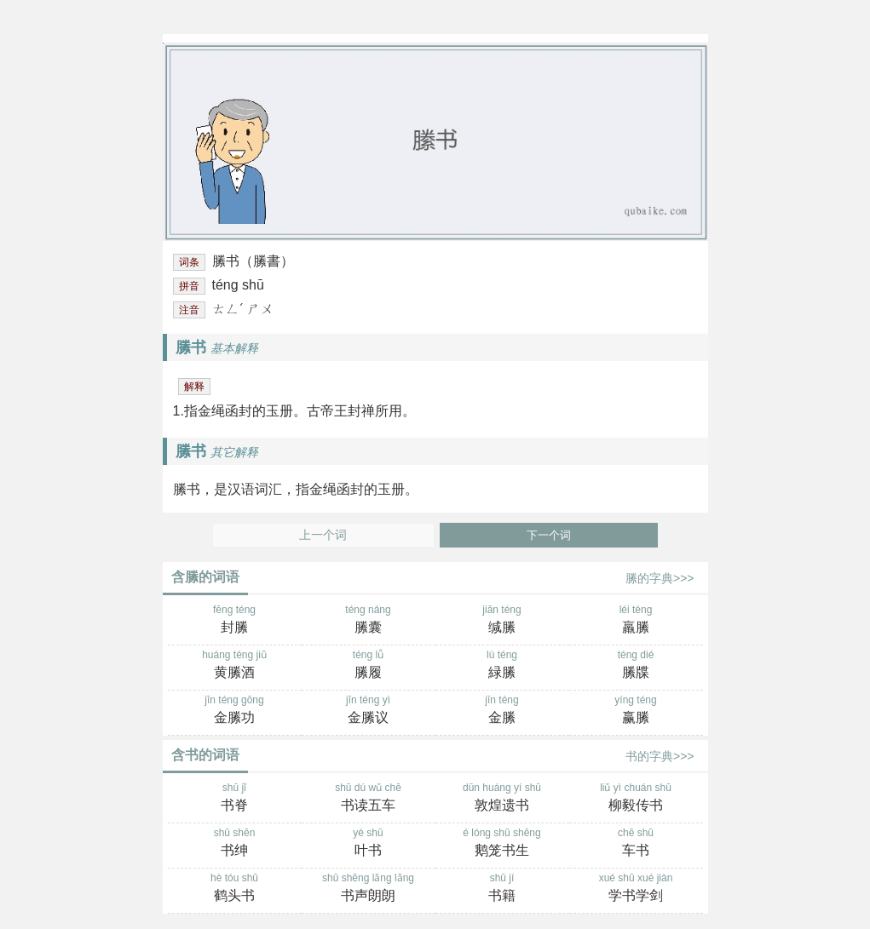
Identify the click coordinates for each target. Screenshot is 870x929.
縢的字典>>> (659, 578)
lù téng (502, 666)
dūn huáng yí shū (502, 799)
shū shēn (235, 844)
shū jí (502, 889)
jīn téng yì (368, 711)
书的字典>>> (659, 756)
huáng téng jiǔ (235, 666)
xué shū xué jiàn (636, 889)
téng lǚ (368, 666)
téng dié (636, 666)
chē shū (636, 844)
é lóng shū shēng (502, 844)
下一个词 (549, 535)
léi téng (636, 621)
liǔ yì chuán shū (636, 799)
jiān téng (502, 621)
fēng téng (235, 621)
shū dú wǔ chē (368, 799)
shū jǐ (235, 799)
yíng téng (636, 711)
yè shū (368, 844)
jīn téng (502, 711)
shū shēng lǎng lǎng (368, 889)
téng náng (368, 621)
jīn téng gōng (235, 711)
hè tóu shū (235, 889)
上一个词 (323, 535)
